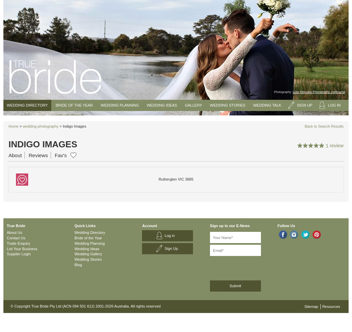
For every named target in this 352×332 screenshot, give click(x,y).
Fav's (61, 155)
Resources (331, 307)
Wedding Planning (120, 105)
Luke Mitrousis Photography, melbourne (319, 92)
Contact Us (16, 238)
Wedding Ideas (162, 105)
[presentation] (246, 267)
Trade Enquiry (18, 243)
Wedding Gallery (88, 254)
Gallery (193, 105)
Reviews (38, 155)
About (15, 155)
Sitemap (311, 307)
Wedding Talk (267, 105)
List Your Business (22, 249)
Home (13, 126)
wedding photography (40, 126)
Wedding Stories (227, 105)
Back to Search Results (324, 126)
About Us (14, 232)
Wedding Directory (27, 105)
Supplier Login (19, 254)
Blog (78, 265)
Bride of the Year (74, 105)
